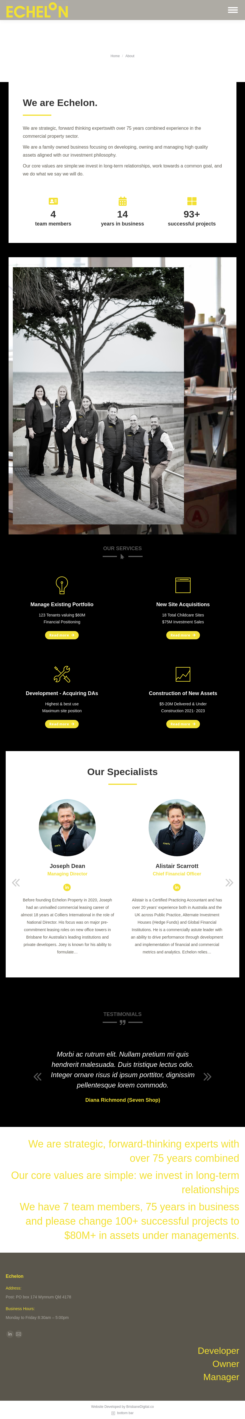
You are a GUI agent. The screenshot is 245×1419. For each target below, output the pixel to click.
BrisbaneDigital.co (140, 1407)
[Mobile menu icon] (232, 10)
